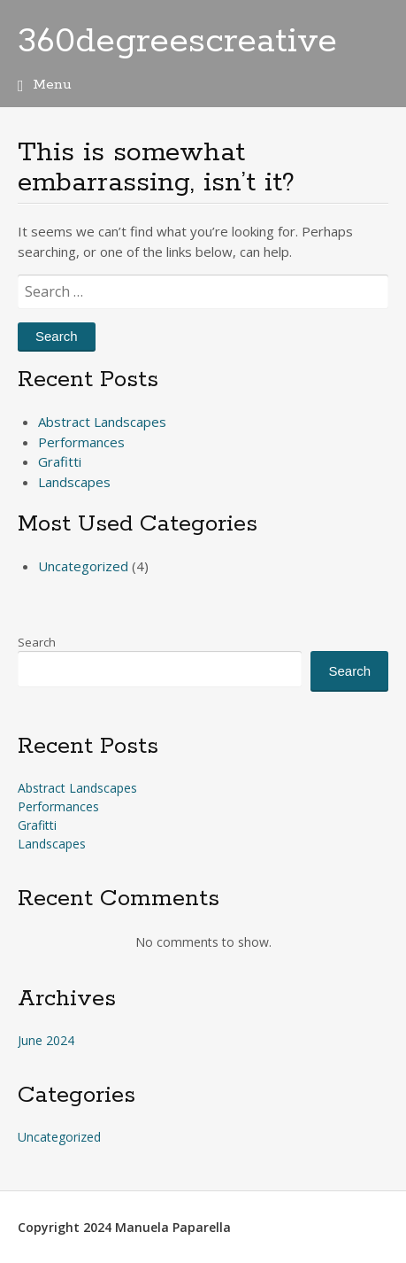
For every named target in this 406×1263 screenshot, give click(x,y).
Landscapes (74, 482)
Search (37, 642)
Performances (81, 442)
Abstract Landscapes (102, 421)
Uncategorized (83, 566)
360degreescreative (177, 41)
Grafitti (59, 461)
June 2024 (46, 1040)
